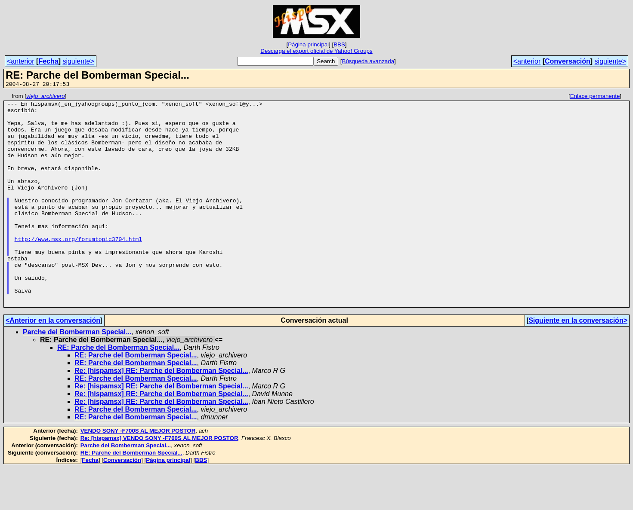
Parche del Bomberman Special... (77, 374)
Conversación (567, 61)
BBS (339, 44)
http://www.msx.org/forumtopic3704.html (78, 268)
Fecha (48, 61)
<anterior (20, 61)
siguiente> (78, 61)
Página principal (308, 44)
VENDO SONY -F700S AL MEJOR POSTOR (138, 473)
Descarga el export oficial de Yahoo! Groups (316, 51)
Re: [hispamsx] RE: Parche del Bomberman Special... (161, 413)
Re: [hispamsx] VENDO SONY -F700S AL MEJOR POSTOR (159, 480)
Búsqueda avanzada (368, 61)
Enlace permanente (595, 97)
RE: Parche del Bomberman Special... (118, 390)
